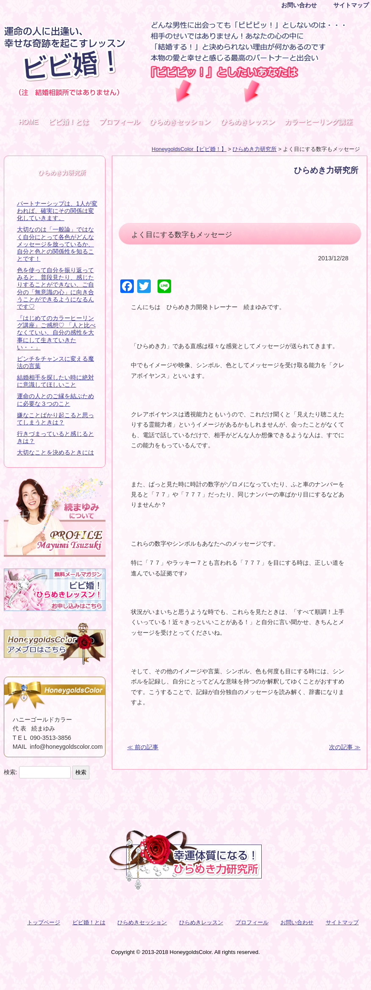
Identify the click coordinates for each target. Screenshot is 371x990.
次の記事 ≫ (344, 747)
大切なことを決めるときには (55, 452)
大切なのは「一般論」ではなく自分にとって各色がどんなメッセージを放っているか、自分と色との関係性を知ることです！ (55, 244)
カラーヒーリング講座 (318, 121)
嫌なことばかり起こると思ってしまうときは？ (55, 419)
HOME (29, 121)
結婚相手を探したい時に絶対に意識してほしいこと (55, 381)
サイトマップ (351, 5)
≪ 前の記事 (142, 747)
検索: (10, 772)
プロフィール (119, 121)
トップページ (43, 922)
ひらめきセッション (180, 121)
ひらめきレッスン (248, 121)
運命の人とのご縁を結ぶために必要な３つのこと (55, 400)
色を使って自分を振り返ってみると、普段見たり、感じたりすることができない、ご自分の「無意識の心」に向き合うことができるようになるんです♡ (55, 288)
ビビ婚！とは (68, 121)
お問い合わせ (299, 5)
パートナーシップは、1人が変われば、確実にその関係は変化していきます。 (57, 210)
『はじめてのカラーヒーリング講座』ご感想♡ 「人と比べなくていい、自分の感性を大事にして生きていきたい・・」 (56, 333)
